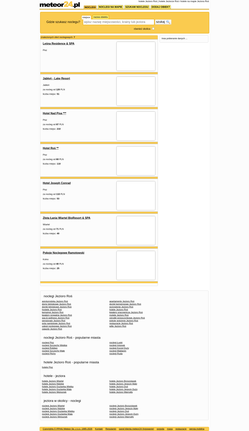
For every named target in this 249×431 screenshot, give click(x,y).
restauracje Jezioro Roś (121, 323)
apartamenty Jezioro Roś (122, 301)
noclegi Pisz (48, 342)
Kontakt (99, 429)
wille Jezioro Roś (117, 326)
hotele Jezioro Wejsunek (54, 392)
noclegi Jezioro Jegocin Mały (123, 408)
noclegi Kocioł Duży (119, 348)
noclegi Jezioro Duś (119, 411)
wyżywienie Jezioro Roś (121, 307)
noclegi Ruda (116, 353)
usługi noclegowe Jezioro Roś (57, 326)
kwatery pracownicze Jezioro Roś (126, 312)
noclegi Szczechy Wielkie (54, 345)
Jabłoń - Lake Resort (56, 78)
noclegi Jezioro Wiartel (53, 405)
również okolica (142, 28)
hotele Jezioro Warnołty (121, 392)
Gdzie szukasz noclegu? (63, 22)
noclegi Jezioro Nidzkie (53, 408)
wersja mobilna (196, 429)
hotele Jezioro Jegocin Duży (123, 389)
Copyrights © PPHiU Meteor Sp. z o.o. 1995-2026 (67, 429)
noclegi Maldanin (117, 351)
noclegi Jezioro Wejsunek (54, 416)
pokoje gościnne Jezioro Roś (123, 320)
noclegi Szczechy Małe (53, 351)
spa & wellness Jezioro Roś (56, 318)
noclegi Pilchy (49, 353)
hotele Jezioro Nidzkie (53, 383)
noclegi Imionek (117, 345)
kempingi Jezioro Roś (52, 312)
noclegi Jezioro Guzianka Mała (57, 414)
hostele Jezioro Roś (52, 309)
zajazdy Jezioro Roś (52, 329)
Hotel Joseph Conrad (57, 183)
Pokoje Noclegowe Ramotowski (63, 252)
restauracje (180, 429)
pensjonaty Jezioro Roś (53, 320)
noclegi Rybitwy (50, 348)
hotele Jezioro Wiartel (53, 381)
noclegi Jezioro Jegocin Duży (124, 414)
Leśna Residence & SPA (59, 43)
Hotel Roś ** (51, 148)
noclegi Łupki (116, 342)
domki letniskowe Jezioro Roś (57, 307)
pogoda (160, 429)
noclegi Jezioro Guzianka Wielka (58, 411)
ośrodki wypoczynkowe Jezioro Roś (127, 318)
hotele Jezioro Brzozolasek (122, 381)
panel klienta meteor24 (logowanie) (136, 429)
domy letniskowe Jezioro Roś (56, 304)
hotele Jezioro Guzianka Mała (57, 389)
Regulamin (110, 429)
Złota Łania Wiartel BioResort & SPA (66, 217)
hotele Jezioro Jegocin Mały (123, 383)
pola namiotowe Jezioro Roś (56, 323)
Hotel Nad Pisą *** (54, 113)
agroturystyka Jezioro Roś (55, 301)
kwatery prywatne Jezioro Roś (57, 315)
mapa (170, 429)
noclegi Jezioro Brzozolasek (123, 405)
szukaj (163, 22)
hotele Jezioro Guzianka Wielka (57, 386)
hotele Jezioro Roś (118, 309)
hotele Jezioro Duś (118, 386)
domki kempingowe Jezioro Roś (125, 304)
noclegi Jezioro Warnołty (121, 416)
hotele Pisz (47, 367)
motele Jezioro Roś (119, 315)
